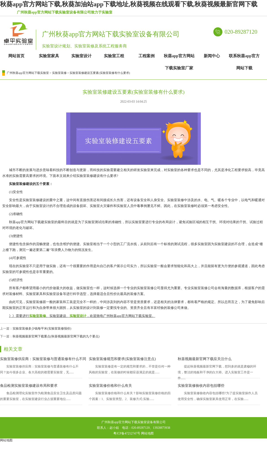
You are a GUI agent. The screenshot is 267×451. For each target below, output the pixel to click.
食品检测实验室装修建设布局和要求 (28, 385)
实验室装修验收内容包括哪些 (201, 385)
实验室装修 (59, 73)
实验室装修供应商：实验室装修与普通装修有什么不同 (43, 359)
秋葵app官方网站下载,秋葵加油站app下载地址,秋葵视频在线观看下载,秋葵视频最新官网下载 (128, 4)
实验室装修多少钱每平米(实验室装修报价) (42, 328)
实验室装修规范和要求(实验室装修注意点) (122, 359)
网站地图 (147, 433)
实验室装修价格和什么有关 (110, 385)
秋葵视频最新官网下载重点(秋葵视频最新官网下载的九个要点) (56, 336)
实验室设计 (78, 316)
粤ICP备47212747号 (126, 433)
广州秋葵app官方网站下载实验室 (28, 73)
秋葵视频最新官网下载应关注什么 (205, 359)
